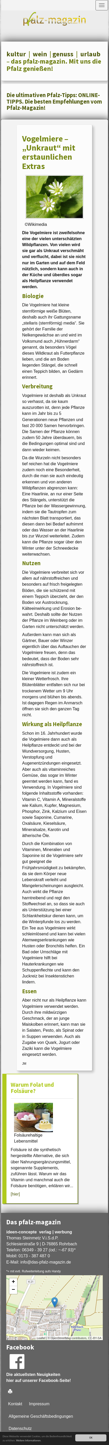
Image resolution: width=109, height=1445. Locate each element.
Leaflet (41, 1338)
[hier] (15, 1194)
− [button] (13, 1290)
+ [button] (13, 1282)
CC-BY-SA (94, 1338)
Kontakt (15, 1404)
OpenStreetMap (61, 1338)
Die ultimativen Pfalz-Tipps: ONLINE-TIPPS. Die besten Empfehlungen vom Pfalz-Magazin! (54, 101)
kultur (16, 54)
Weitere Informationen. (28, 1440)
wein (40, 54)
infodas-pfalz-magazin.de (45, 1262)
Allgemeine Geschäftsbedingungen (41, 1416)
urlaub (90, 54)
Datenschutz (20, 1428)
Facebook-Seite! (55, 1380)
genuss (62, 54)
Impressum (39, 1404)
